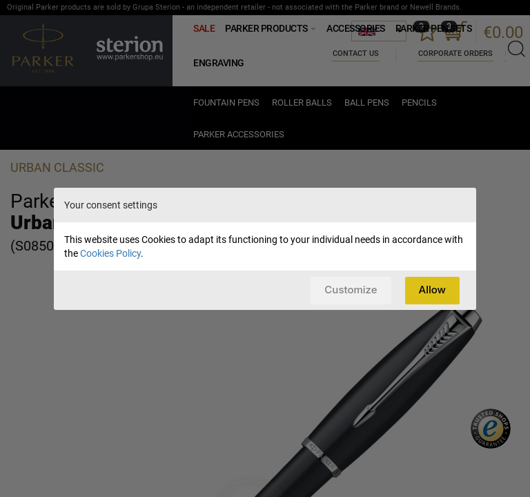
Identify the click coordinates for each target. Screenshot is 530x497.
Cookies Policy (110, 253)
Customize (350, 289)
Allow (432, 289)
